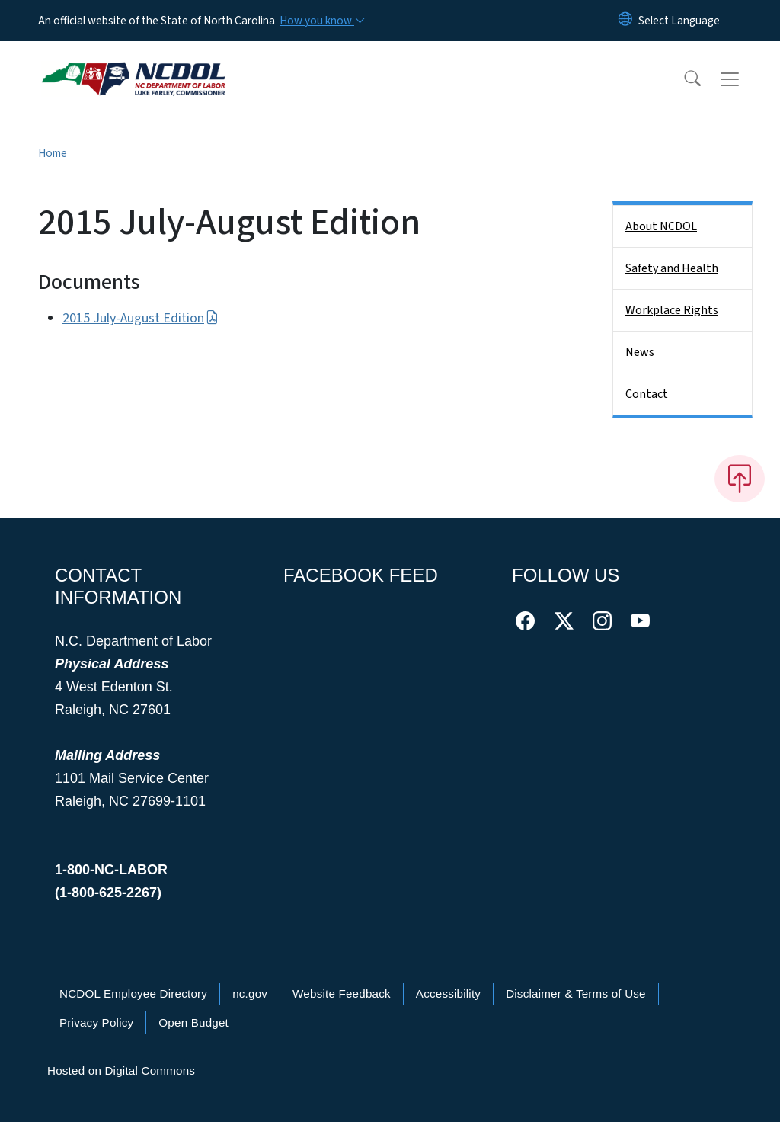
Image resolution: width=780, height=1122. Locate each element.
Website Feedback (341, 993)
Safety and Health (671, 268)
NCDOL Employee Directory (133, 993)
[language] (679, 20)
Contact (646, 394)
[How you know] (321, 20)
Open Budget (193, 1022)
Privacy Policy (96, 1022)
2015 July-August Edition (140, 318)
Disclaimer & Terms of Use (576, 993)
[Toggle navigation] (744, 79)
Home (52, 153)
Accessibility (448, 993)
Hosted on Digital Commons (121, 1070)
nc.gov (249, 993)
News (639, 352)
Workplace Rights (671, 310)
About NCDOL (661, 226)
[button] (682, 79)
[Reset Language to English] (625, 20)
